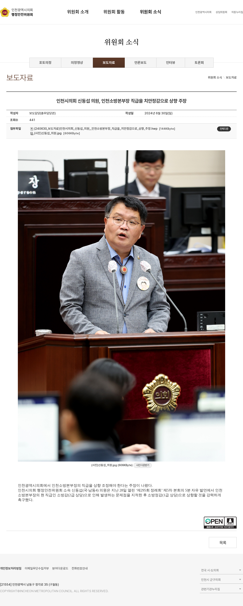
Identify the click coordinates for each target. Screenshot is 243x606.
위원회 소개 (77, 12)
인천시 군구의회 (211, 580)
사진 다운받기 (142, 465)
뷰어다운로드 (60, 568)
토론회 (199, 63)
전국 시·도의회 (210, 570)
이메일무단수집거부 (37, 568)
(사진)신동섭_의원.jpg (46, 133)
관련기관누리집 (210, 589)
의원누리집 (237, 12)
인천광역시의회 (203, 12)
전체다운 (224, 128)
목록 (222, 542)
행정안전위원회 (22, 12)
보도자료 (109, 63)
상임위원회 (221, 12)
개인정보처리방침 (10, 568)
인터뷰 (170, 63)
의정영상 (77, 63)
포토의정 (45, 63)
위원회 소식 (150, 12)
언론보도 (140, 63)
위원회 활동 (114, 12)
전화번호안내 (80, 568)
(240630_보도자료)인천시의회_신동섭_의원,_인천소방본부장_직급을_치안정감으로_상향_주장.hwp (93, 128)
